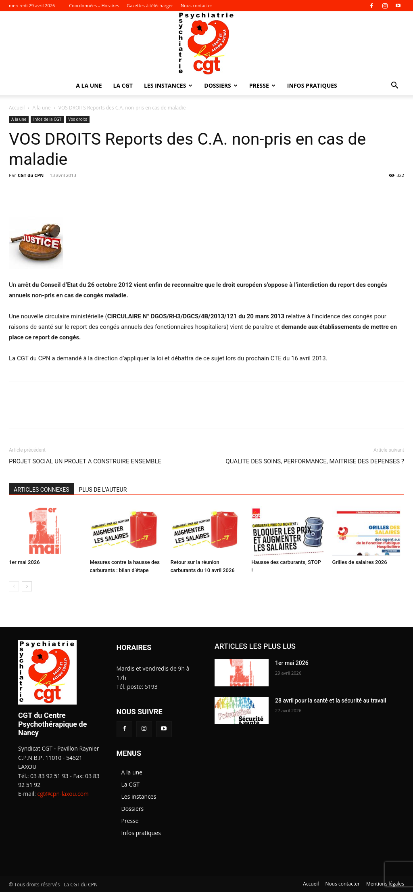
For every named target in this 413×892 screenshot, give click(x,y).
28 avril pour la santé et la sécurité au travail (330, 700)
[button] (394, 86)
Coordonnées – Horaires (94, 5)
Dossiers (220, 85)
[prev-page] (14, 586)
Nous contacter (196, 5)
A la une (89, 85)
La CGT (123, 85)
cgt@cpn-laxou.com (63, 793)
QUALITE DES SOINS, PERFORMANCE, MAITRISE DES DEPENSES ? (314, 461)
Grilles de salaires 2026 (359, 562)
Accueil (17, 107)
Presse (262, 85)
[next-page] (27, 586)
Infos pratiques (312, 85)
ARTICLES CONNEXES (41, 489)
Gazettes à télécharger (150, 5)
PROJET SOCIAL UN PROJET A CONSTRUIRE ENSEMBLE (85, 461)
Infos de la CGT (47, 119)
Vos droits (77, 119)
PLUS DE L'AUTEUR (103, 489)
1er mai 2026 (24, 562)
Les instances (168, 85)
